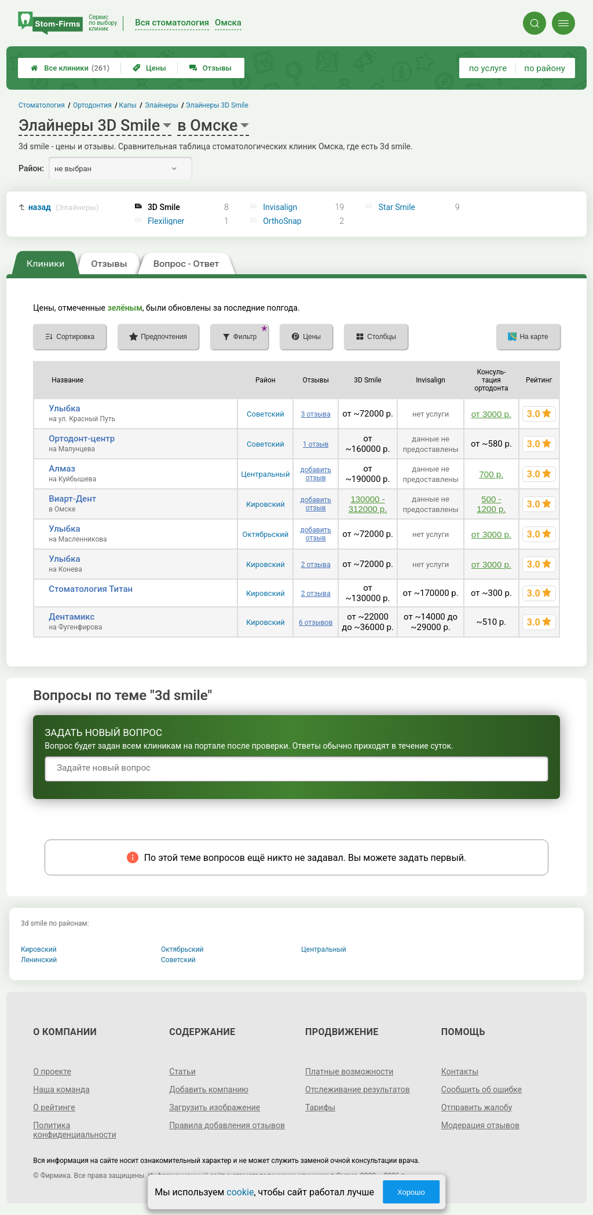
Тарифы (320, 1107)
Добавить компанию (208, 1089)
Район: (31, 168)
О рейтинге (54, 1107)
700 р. (491, 474)
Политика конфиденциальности (74, 1130)
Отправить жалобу (477, 1107)
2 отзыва (316, 565)
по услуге (488, 68)
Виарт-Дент (72, 499)
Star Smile (397, 207)
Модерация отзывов (480, 1125)
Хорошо (411, 1192)
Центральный (265, 474)
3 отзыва (316, 414)
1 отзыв (315, 444)
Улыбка (64, 408)
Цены (149, 68)
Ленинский (39, 960)
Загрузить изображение (214, 1107)
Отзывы (210, 68)
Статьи (182, 1071)
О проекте (52, 1071)
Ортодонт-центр (82, 438)
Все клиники (70, 68)
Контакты (459, 1071)
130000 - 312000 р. (368, 504)
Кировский (265, 504)
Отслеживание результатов (357, 1089)
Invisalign (280, 207)
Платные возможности (349, 1071)
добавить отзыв (316, 474)
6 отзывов (315, 622)
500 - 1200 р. (491, 504)
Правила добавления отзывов (227, 1125)
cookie (240, 1192)
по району (544, 68)
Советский (265, 414)
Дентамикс (71, 617)
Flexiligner (166, 221)
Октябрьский (266, 534)
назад (63, 207)
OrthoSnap (282, 221)
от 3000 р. (491, 414)
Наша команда (61, 1089)
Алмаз (62, 468)
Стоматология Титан (91, 589)
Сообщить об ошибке (481, 1089)
